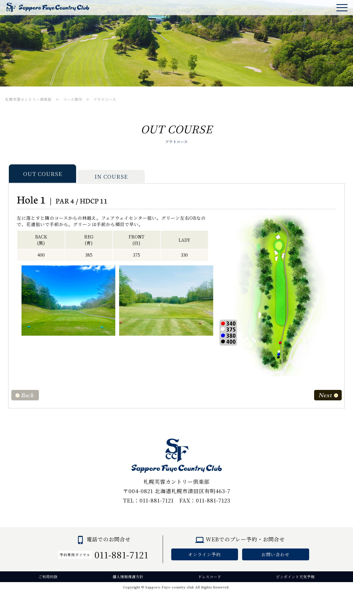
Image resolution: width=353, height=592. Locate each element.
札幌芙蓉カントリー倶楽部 (28, 99)
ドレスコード (209, 576)
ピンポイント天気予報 (295, 576)
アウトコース (104, 99)
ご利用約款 (48, 576)
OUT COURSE (42, 173)
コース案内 (72, 99)
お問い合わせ (275, 554)
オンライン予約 (204, 554)
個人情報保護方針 (128, 576)
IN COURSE (111, 176)
